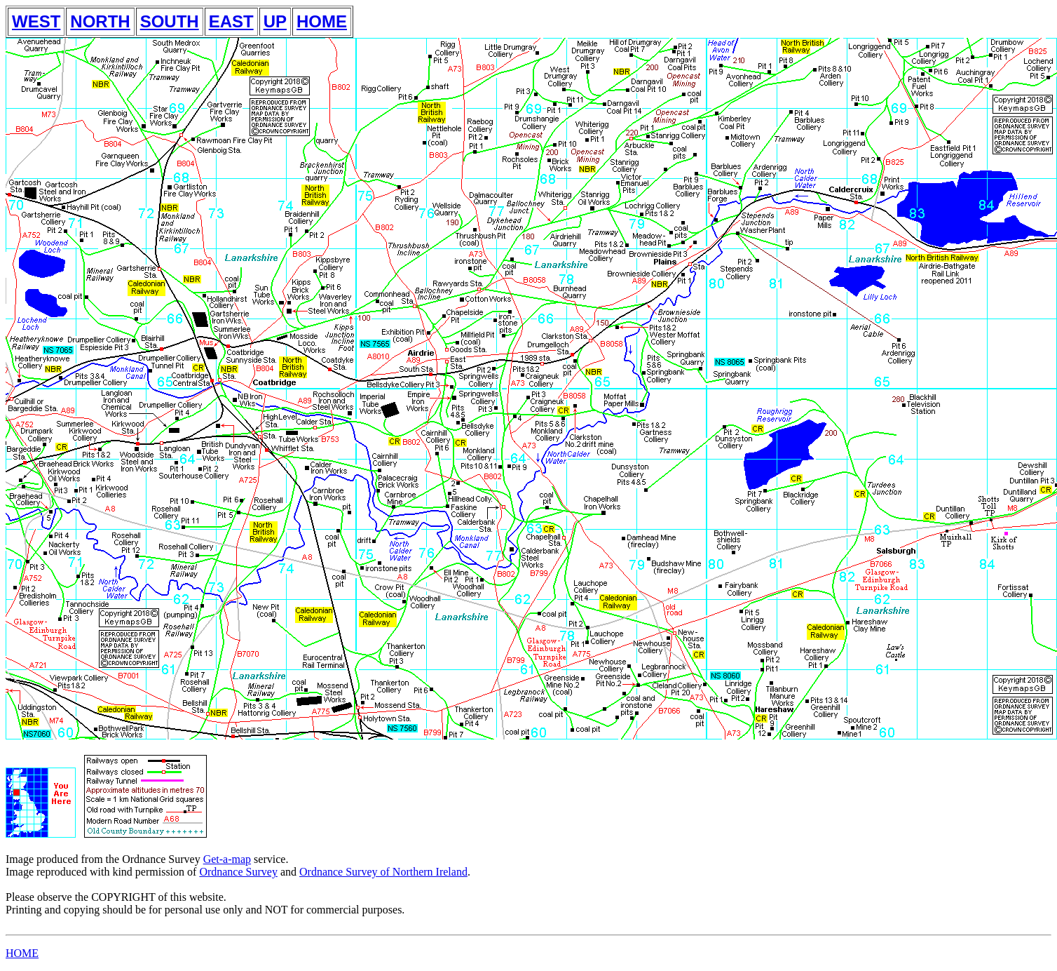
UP (275, 21)
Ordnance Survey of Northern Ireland (383, 872)
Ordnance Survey (238, 872)
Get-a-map (227, 859)
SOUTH (169, 21)
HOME (321, 21)
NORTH (100, 21)
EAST (231, 21)
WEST (36, 21)
